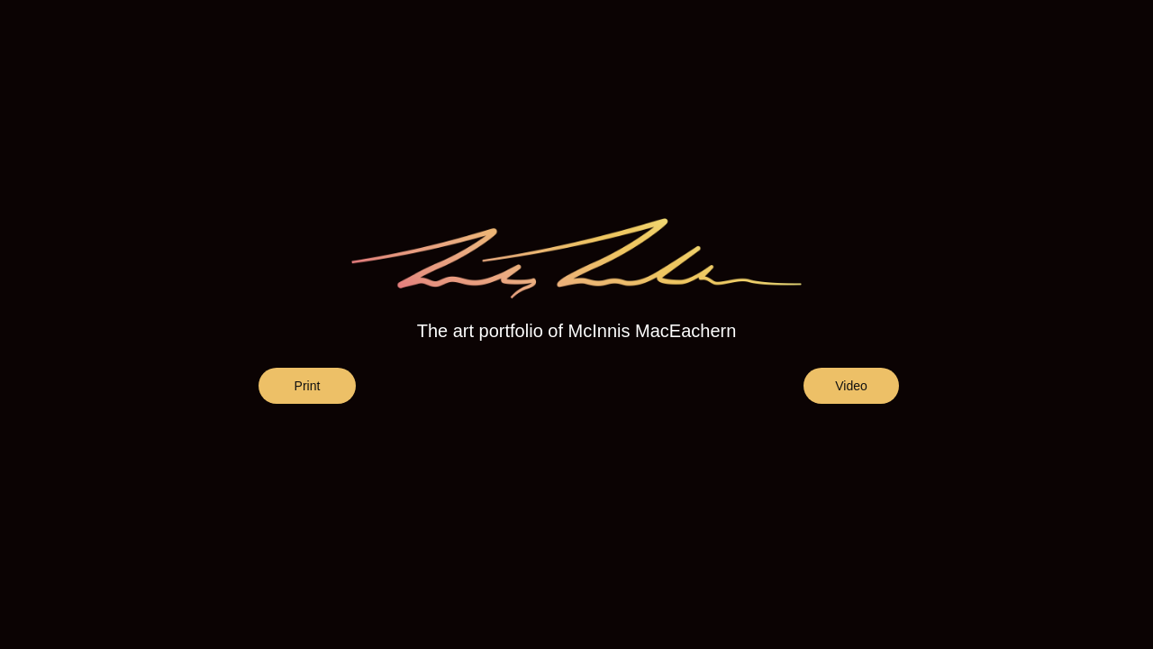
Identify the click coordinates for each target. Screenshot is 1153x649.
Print (308, 386)
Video (851, 386)
